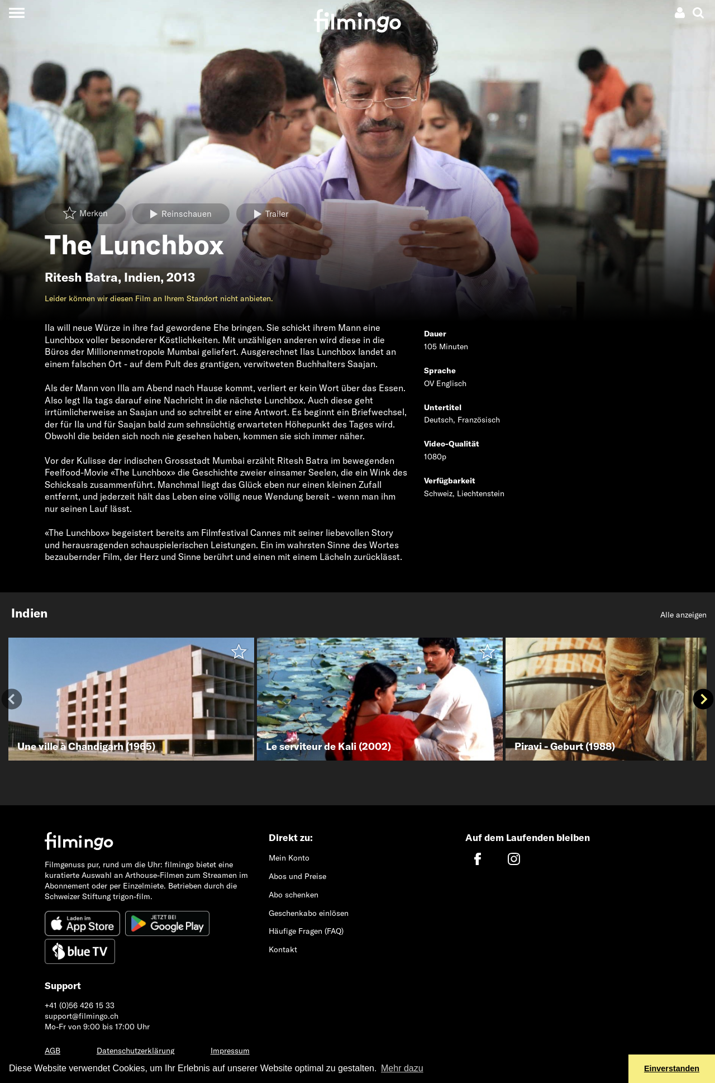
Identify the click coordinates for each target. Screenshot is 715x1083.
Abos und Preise (297, 876)
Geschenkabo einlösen (309, 913)
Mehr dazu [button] (402, 1068)
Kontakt (283, 949)
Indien (142, 277)
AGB (52, 1051)
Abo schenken (293, 895)
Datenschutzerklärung (135, 1051)
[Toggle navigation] (16, 12)
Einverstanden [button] (671, 1068)
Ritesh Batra (81, 277)
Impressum (230, 1051)
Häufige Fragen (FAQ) (306, 931)
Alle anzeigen (683, 615)
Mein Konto (289, 858)
